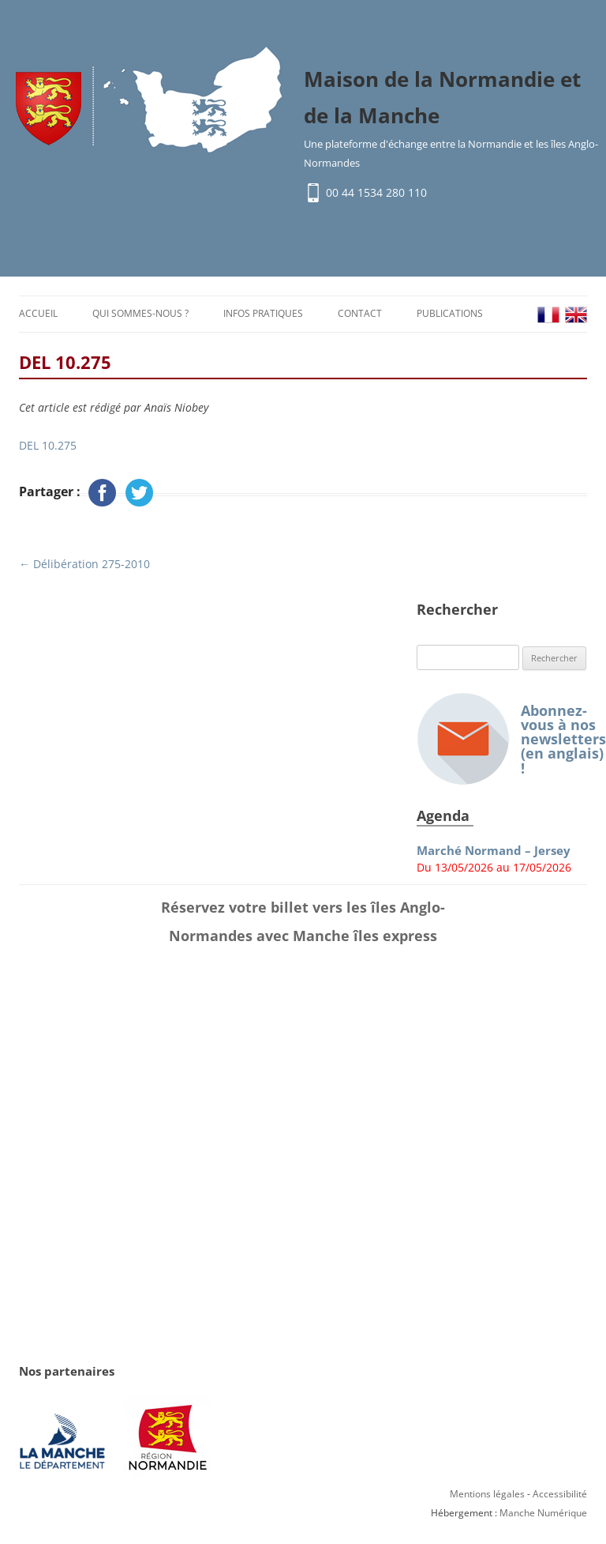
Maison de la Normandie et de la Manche (442, 99)
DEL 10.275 (48, 447)
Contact (360, 315)
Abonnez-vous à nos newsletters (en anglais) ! (502, 742)
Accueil (38, 315)
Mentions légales (487, 1496)
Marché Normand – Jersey (493, 853)
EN (576, 317)
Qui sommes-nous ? (140, 315)
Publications (450, 315)
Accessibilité (560, 1496)
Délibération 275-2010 (84, 566)
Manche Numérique (543, 1515)
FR (548, 317)
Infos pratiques (263, 315)
